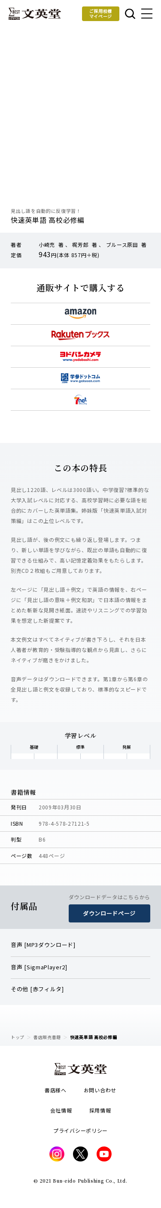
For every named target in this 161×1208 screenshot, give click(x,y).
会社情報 (61, 1110)
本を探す (130, 14)
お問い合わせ (100, 1090)
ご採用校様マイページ (100, 13)
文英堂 (35, 14)
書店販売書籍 (47, 1037)
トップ (17, 1037)
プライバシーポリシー (80, 1130)
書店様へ (56, 1090)
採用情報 (100, 1110)
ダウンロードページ (109, 913)
